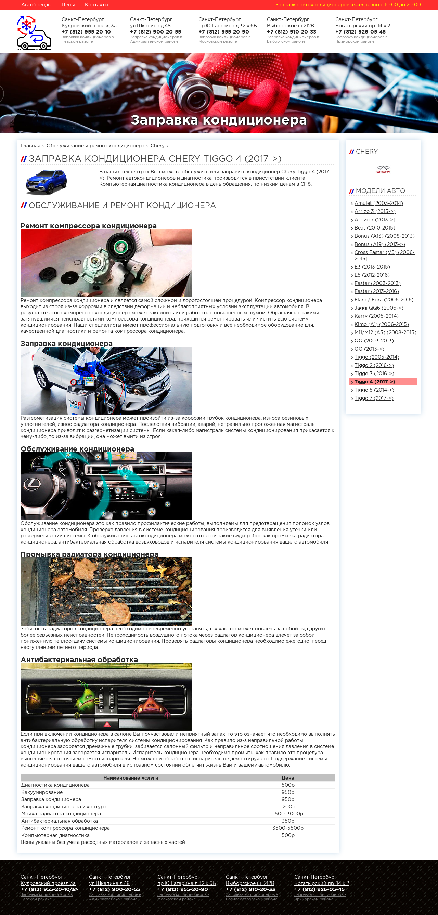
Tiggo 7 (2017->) (374, 398)
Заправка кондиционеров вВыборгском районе (293, 39)
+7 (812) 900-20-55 (155, 32)
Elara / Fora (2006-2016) (384, 299)
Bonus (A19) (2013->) (380, 244)
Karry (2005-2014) (377, 316)
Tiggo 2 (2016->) (374, 365)
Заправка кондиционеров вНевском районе (88, 39)
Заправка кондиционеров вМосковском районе (224, 39)
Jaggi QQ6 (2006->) (379, 308)
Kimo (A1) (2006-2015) (382, 324)
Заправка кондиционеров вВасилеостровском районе (252, 896)
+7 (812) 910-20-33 (291, 32)
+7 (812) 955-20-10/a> (49, 889)
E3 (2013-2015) (372, 267)
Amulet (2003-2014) (379, 203)
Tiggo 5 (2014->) (374, 390)
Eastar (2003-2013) (378, 283)
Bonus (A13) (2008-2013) (385, 236)
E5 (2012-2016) (372, 275)
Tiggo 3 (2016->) (374, 373)
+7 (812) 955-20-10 (86, 32)
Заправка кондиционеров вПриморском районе (361, 39)
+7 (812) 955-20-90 (223, 32)
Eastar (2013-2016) (377, 291)
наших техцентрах (126, 171)
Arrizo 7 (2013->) (375, 219)
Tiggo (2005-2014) (377, 357)
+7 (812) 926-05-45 (360, 32)
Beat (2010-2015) (375, 228)
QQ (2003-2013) (374, 340)
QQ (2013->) (369, 349)
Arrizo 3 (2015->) (375, 211)
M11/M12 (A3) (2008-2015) (385, 332)
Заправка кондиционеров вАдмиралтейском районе (156, 39)
